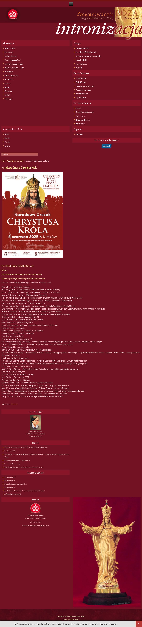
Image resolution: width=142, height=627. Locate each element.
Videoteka (8, 91)
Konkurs (7, 83)
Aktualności (9, 79)
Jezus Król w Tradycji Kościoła (86, 52)
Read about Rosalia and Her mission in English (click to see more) (35, 433)
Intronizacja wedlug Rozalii (85, 86)
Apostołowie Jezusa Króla (14, 64)
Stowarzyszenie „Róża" (13, 60)
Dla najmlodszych (82, 94)
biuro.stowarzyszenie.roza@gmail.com (35, 526)
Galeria (7, 87)
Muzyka (7, 138)
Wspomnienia (80, 116)
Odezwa (4, 270)
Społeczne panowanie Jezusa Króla (88, 56)
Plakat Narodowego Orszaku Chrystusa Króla (18, 266)
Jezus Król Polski (82, 60)
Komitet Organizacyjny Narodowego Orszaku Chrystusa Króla (23, 279)
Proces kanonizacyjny (83, 90)
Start (3, 161)
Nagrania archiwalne (83, 120)
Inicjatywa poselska (11, 76)
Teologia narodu (81, 64)
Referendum (9, 72)
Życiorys (79, 108)
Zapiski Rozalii (81, 82)
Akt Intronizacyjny (11, 56)
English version (81, 98)
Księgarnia (79, 134)
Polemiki (79, 68)
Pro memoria (80, 124)
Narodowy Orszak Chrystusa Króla (19, 167)
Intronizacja (9, 52)
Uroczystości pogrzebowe (85, 112)
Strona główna (10, 48)
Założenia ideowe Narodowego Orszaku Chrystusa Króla (22, 274)
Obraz (7, 134)
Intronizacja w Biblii (82, 48)
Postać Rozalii (81, 78)
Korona (7, 146)
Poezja (7, 142)
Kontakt (7, 95)
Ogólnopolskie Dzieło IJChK (14, 68)
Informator (8, 99)
